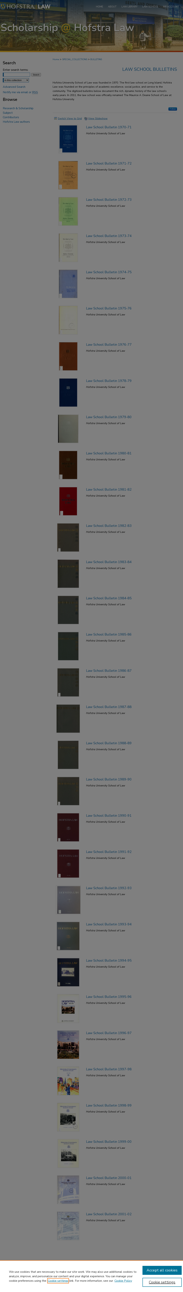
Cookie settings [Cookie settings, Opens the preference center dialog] (162, 1282)
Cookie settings (58, 1281)
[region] (91, 1276)
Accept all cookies (162, 1270)
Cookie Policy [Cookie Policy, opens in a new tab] (123, 1281)
